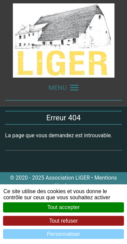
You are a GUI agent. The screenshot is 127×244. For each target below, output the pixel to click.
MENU (63, 88)
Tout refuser (63, 221)
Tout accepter (63, 207)
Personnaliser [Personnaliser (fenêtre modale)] (63, 234)
